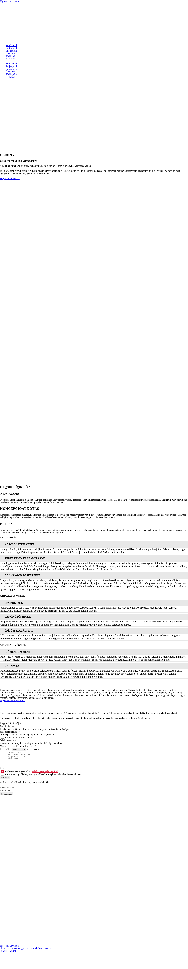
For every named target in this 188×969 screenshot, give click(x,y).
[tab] (94, 544)
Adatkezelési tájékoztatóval (45, 775)
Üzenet (3, 772)
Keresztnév (5, 791)
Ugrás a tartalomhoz (9, 1)
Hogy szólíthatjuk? (9, 723)
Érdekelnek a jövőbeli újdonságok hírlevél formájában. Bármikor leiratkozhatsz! (43, 778)
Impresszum (98, 965)
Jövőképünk (11, 56)
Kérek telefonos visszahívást (18, 737)
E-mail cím (5, 726)
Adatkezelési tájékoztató (62, 965)
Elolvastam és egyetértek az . (31, 775)
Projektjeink (11, 48)
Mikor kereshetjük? (9, 746)
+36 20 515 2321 (8, 955)
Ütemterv (10, 53)
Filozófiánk (11, 50)
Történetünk (11, 45)
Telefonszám (6, 740)
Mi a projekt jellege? (10, 732)
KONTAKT (11, 58)
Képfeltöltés (6, 749)
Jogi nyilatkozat (82, 965)
